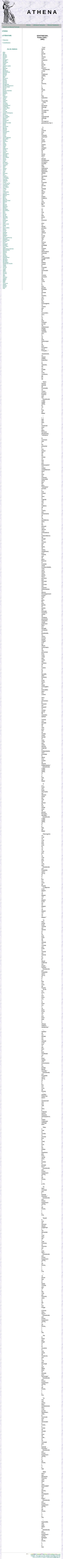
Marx (4, 203)
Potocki (4, 230)
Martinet (5, 201)
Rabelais (5, 232)
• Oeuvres (5, 40)
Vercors (5, 272)
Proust (4, 231)
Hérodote (5, 156)
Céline (4, 101)
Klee (4, 174)
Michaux (5, 205)
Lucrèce (5, 193)
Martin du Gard (6, 200)
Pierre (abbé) (6, 227)
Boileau (4, 79)
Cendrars (5, 103)
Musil (4, 213)
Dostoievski (5, 120)
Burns (4, 94)
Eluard (4, 125)
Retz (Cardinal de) (7, 237)
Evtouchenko (6, 131)
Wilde (4, 281)
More (4, 211)
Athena (28, 25)
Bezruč (4, 75)
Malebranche (6, 194)
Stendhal (5, 261)
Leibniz (4, 188)
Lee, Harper (6, 187)
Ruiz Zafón (5, 246)
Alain (4, 53)
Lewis (4, 190)
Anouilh (4, 61)
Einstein (5, 121)
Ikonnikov (5, 162)
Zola (4, 288)
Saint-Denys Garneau (8, 248)
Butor (4, 95)
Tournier (5, 267)
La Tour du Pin (6, 183)
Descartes (5, 117)
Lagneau (5, 179)
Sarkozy (5, 252)
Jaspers (5, 168)
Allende (4, 54)
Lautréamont (6, 184)
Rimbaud (5, 239)
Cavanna (5, 100)
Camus (4, 98)
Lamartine (5, 180)
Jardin (4, 166)
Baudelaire (5, 71)
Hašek (4, 152)
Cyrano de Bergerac (8, 113)
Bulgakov (5, 93)
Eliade (4, 124)
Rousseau (5, 243)
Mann (4, 197)
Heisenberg (5, 153)
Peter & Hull (6, 224)
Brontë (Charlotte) (7, 90)
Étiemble (5, 129)
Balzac (4, 69)
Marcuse (5, 199)
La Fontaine (6, 178)
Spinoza (5, 258)
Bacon (4, 67)
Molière (4, 208)
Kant (4, 172)
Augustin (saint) (7, 66)
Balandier (5, 68)
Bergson (5, 73)
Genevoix (5, 141)
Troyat (4, 268)
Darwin (4, 114)
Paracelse (5, 220)
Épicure (5, 127)
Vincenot (5, 277)
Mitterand (5, 206)
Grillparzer (5, 148)
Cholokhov (5, 106)
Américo (5, 57)
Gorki (4, 147)
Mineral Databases (53, 25)
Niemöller (5, 216)
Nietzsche (5, 218)
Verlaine (5, 273)
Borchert (5, 80)
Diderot (4, 119)
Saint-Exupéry (6, 250)
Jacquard (5, 164)
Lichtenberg (6, 192)
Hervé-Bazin (6, 157)
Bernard (5, 74)
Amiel (4, 58)
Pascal (4, 221)
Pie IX (4, 226)
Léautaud (5, 185)
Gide (4, 142)
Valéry (4, 269)
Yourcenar (5, 283)
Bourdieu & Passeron (8, 85)
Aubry (4, 64)
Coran (4, 110)
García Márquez (7, 137)
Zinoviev (5, 285)
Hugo (4, 161)
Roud (4, 242)
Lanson (4, 182)
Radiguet (5, 235)
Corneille (5, 111)
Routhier (5, 245)
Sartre (4, 253)
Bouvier (5, 88)
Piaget (4, 225)
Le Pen (4, 189)
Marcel (4, 198)
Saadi (4, 247)
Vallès (4, 271)
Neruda (4, 214)
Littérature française (39, 25)
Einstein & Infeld (7, 122)
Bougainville (6, 84)
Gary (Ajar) (5, 138)
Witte (4, 282)
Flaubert (5, 132)
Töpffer (4, 266)
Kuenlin (4, 176)
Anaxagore (5, 59)
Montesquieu (6, 210)
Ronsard (5, 241)
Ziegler (4, 284)
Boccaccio (5, 78)
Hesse (4, 158)
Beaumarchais (6, 72)
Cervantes (5, 104)
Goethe (4, 145)
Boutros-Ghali (6, 87)
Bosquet (5, 82)
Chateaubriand (6, 105)
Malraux (5, 195)
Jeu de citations (12, 49)
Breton (4, 89)
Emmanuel (5, 126)
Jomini (4, 169)
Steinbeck (5, 260)
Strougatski (5, 262)
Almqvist (5, 56)
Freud (4, 135)
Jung (4, 171)
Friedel (4, 136)
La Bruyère (5, 177)
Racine (4, 234)
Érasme (5, 130)
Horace (4, 159)
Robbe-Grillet (6, 240)
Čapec (4, 99)
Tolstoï (4, 264)
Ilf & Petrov (5, 163)
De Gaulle (5, 115)
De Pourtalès (6, 116)
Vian (4, 274)
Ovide (4, 219)
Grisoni (4, 150)
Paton (4, 222)
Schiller (4, 255)
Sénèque (5, 256)
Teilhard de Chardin (8, 263)
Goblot (4, 143)
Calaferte (5, 96)
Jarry (4, 167)
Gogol (4, 146)
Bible (4, 77)
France (4, 134)
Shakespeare (6, 257)
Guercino (5, 151)
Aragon (4, 63)
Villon (4, 276)
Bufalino (5, 92)
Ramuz (4, 236)
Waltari (4, 279)
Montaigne (5, 209)
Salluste (5, 251)
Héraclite (5, 155)
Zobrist (4, 287)
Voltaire (4, 278)
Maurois (5, 204)
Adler (4, 52)
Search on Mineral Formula (11, 27)
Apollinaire (5, 62)
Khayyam (5, 173)
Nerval (4, 215)
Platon (4, 229)
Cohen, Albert (6, 108)
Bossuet (5, 83)
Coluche (5, 109)
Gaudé (4, 140)
